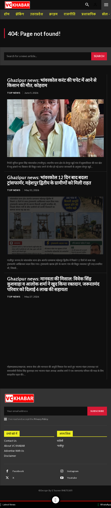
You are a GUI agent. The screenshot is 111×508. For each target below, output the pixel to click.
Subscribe (97, 411)
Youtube (72, 477)
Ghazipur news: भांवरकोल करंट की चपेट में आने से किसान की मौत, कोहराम (51, 82)
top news (13, 92)
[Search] (99, 56)
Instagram (72, 471)
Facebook (18, 471)
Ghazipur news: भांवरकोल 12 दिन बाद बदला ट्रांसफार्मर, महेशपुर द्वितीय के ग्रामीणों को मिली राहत (49, 179)
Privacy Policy (41, 419)
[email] (45, 411)
